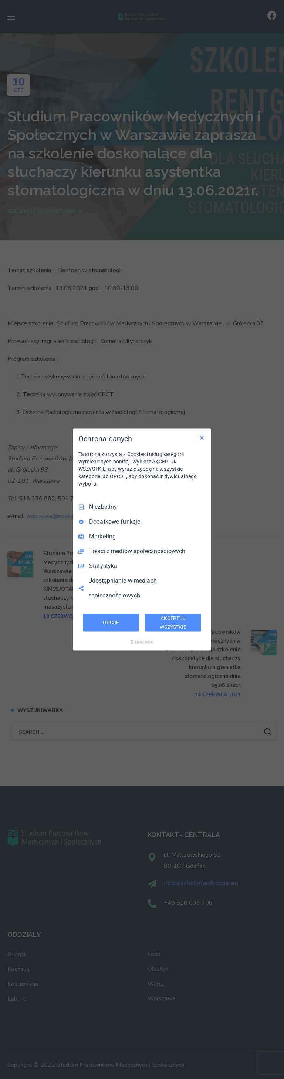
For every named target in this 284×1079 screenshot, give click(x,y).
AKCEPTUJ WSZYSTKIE (173, 622)
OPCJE (111, 623)
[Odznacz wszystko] (202, 438)
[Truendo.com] (142, 642)
